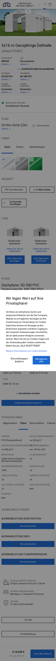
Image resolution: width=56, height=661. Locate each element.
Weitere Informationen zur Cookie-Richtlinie (26, 351)
